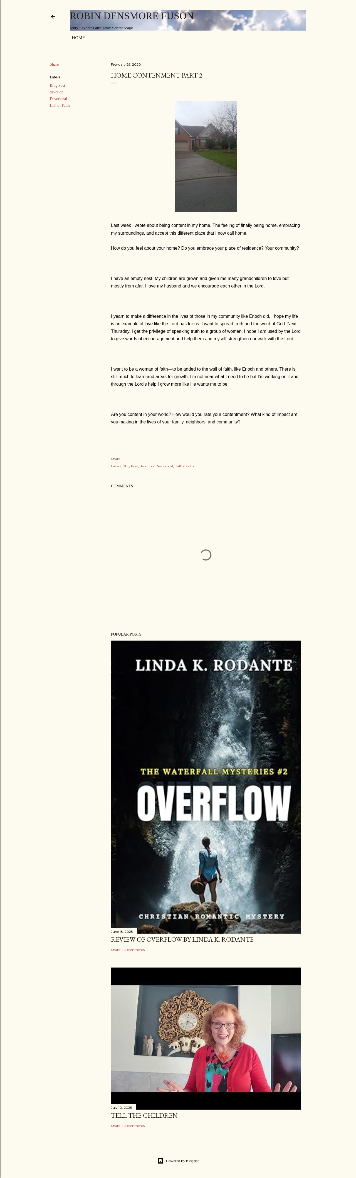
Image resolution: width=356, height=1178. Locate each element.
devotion (56, 92)
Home (78, 37)
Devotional (58, 99)
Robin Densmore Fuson (132, 15)
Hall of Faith (60, 105)
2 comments (134, 950)
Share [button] (54, 64)
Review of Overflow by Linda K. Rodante (182, 939)
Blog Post (57, 85)
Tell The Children (144, 1115)
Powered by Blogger (178, 1160)
